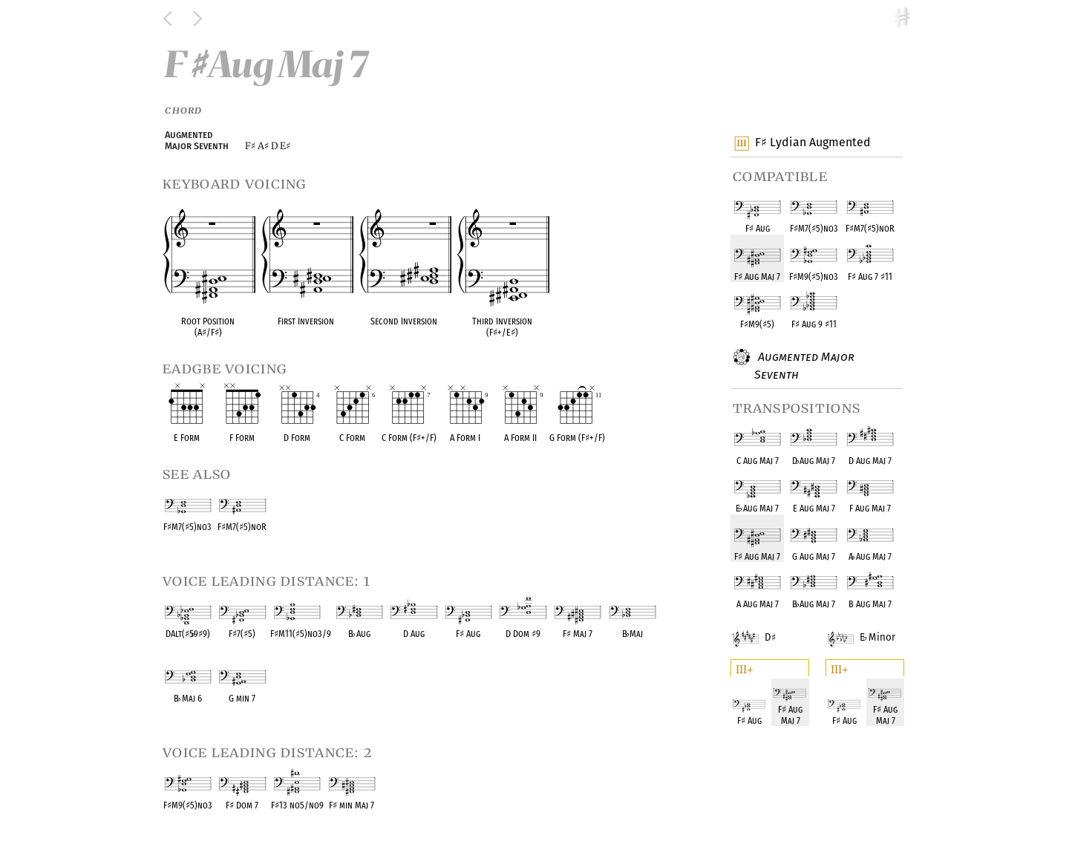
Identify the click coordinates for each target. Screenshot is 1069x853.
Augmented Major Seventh (804, 365)
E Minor (872, 628)
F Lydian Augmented (812, 143)
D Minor (767, 628)
